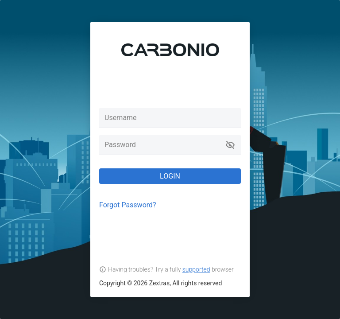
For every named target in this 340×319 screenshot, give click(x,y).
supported (196, 269)
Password (120, 144)
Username (120, 117)
